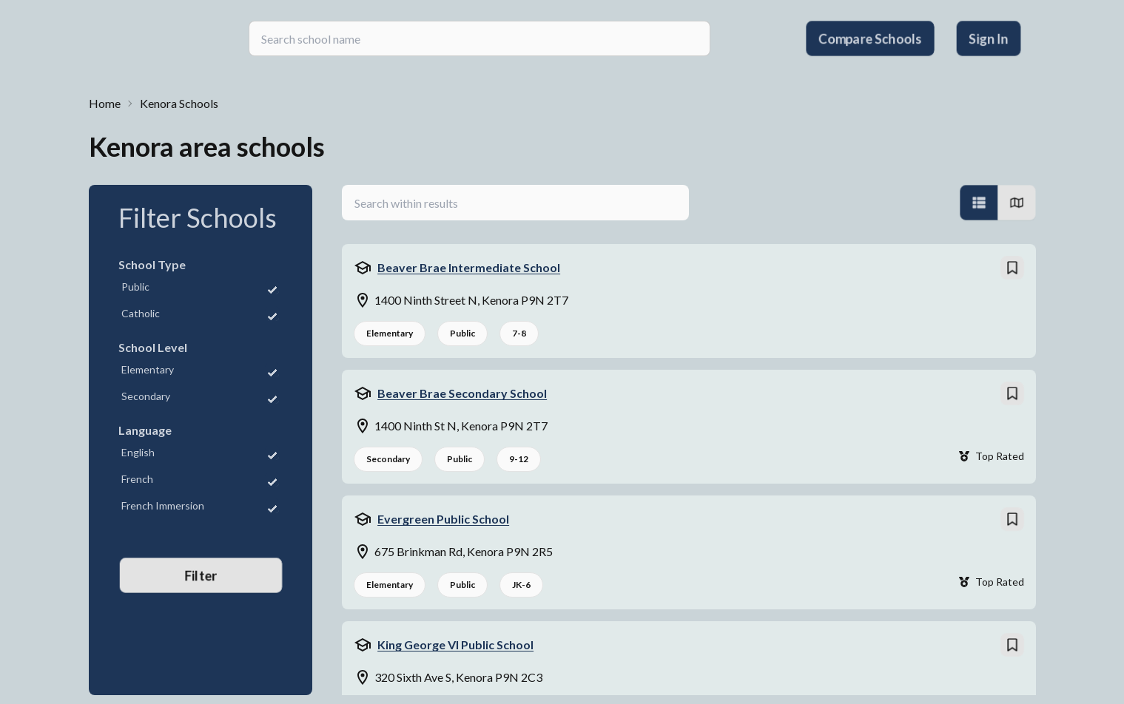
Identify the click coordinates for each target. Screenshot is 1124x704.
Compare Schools (870, 38)
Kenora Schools (179, 103)
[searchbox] (479, 38)
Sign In (988, 38)
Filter (201, 575)
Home (105, 103)
